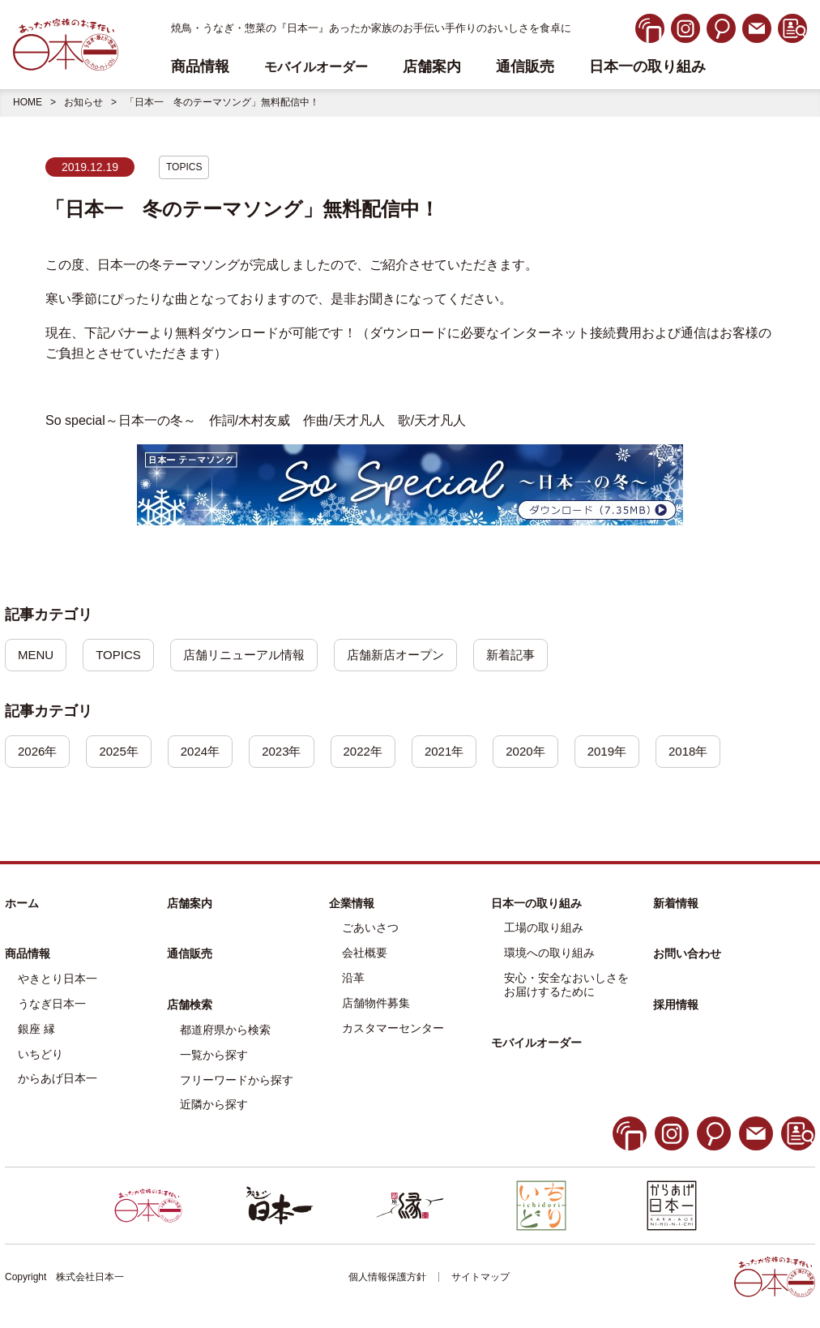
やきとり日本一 (57, 981)
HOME (27, 102)
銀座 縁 (36, 1030)
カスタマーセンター (393, 1029)
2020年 (543, 753)
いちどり (40, 1055)
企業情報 (351, 904)
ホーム (22, 904)
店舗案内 (432, 67)
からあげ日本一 (57, 1080)
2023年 (291, 753)
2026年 (39, 753)
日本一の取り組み (647, 67)
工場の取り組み (543, 929)
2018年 (711, 753)
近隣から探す (214, 1106)
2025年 (123, 753)
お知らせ (83, 102)
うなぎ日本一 (52, 1005)
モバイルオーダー (536, 1044)
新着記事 (531, 655)
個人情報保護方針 (387, 1279)
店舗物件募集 (376, 1004)
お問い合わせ (687, 955)
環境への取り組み (549, 955)
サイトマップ (480, 1279)
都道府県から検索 (225, 1031)
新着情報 (675, 904)
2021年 (459, 753)
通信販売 (525, 67)
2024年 (207, 753)
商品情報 (27, 955)
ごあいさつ (370, 929)
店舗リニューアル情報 (253, 655)
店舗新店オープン (411, 655)
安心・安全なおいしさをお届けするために (566, 986)
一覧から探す (214, 1056)
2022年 (374, 753)
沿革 (353, 979)
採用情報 (675, 1006)
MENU (37, 655)
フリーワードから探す (236, 1081)
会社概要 (364, 955)
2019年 (626, 753)
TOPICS (184, 167)
